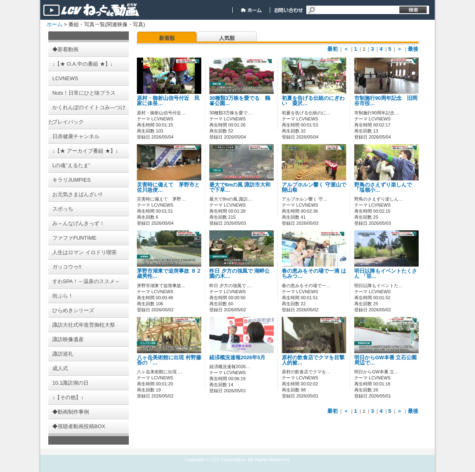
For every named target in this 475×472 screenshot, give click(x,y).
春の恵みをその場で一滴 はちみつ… (314, 273)
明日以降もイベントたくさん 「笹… (385, 273)
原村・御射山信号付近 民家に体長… (168, 100)
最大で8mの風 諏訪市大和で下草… (240, 187)
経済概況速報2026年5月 (237, 357)
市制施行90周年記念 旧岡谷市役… (385, 100)
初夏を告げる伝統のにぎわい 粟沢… (313, 100)
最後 (413, 49)
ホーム (54, 24)
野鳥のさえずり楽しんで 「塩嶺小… (383, 187)
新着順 (167, 38)
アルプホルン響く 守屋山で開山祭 (314, 187)
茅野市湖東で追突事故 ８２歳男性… (169, 273)
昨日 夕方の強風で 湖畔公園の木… (239, 273)
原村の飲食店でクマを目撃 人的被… (313, 360)
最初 (332, 49)
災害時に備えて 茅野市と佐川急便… (168, 187)
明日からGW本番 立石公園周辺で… (385, 360)
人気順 (227, 38)
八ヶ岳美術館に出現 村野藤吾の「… (169, 360)
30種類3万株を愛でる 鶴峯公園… (239, 100)
